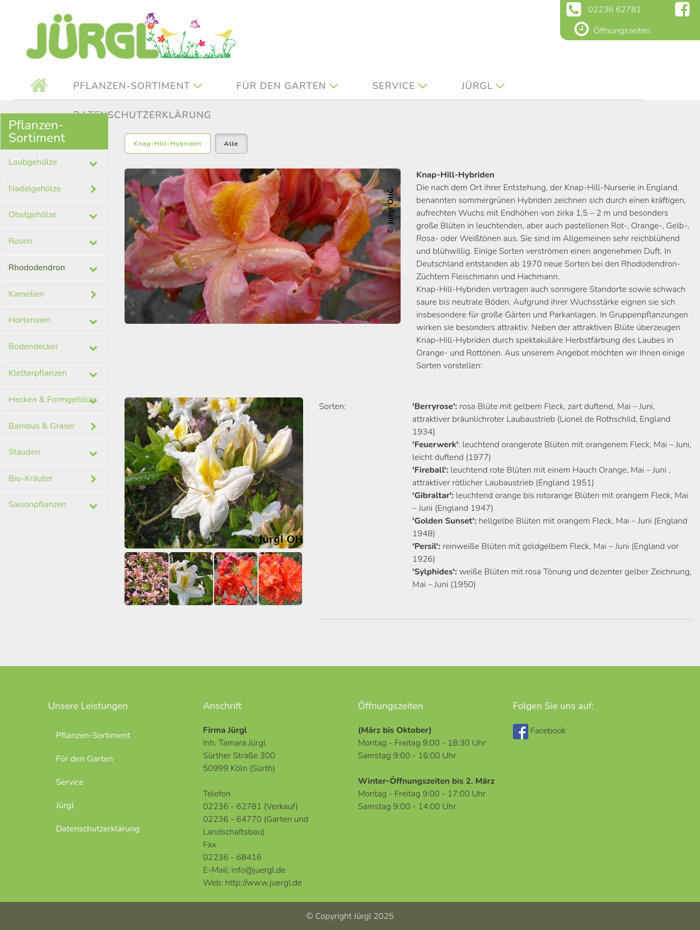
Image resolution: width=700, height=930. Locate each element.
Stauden (24, 452)
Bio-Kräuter (54, 479)
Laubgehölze (32, 162)
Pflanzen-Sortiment (131, 85)
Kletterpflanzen (37, 373)
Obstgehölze (32, 214)
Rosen (20, 241)
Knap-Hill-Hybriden (168, 143)
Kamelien (54, 295)
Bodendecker (33, 346)
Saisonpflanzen (37, 504)
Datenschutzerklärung (98, 829)
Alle (231, 143)
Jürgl (477, 85)
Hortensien (29, 320)
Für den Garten (281, 85)
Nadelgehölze (54, 189)
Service (394, 85)
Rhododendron (36, 267)
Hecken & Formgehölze (52, 399)
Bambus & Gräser (54, 426)
